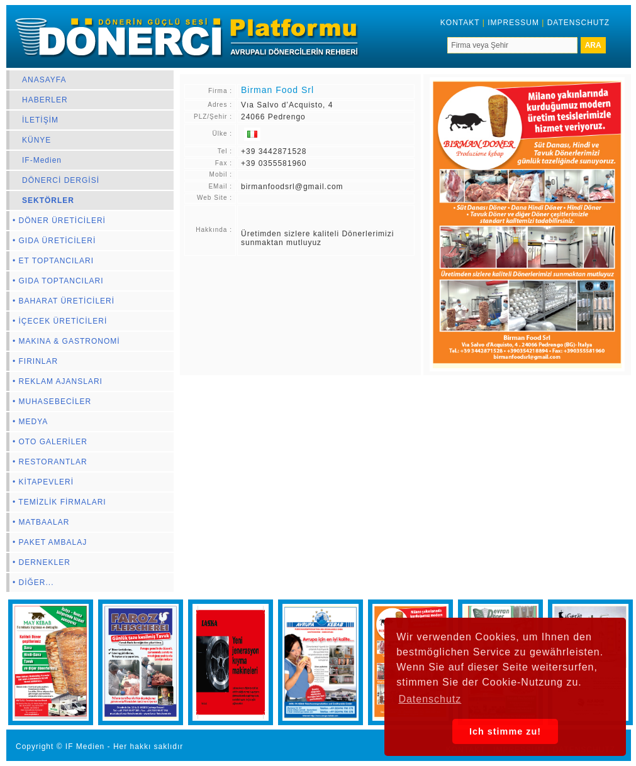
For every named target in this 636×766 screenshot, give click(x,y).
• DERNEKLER (41, 562)
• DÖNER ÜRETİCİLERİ (59, 220)
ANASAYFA (44, 79)
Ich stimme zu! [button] (505, 731)
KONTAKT (460, 22)
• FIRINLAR (35, 361)
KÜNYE (36, 140)
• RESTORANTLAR (50, 461)
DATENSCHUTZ (578, 22)
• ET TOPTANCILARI (53, 260)
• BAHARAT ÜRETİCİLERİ (63, 301)
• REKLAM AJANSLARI (58, 381)
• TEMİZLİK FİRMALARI (59, 502)
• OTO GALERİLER (50, 441)
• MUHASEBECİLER (52, 401)
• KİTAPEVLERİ (43, 482)
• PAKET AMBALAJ (50, 542)
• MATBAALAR (41, 522)
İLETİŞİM (40, 120)
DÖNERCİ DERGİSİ (60, 180)
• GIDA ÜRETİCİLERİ (54, 240)
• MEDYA (30, 421)
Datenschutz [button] (429, 699)
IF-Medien (42, 160)
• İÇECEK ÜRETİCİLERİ (60, 321)
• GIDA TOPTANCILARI (58, 280)
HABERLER (45, 100)
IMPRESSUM (513, 22)
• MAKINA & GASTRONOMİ (66, 341)
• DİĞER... (33, 582)
